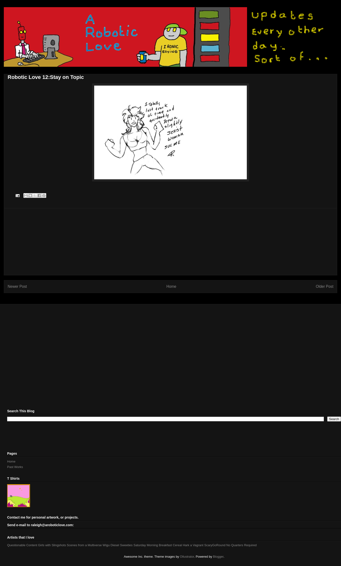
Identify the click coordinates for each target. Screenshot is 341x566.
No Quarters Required (241, 545)
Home (171, 286)
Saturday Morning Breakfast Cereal (158, 545)
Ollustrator (187, 556)
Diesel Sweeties (122, 545)
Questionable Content (22, 545)
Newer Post (17, 286)
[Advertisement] (170, 242)
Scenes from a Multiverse (84, 545)
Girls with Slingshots (52, 545)
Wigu (106, 545)
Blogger (218, 556)
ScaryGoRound (215, 545)
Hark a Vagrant (193, 545)
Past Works (15, 467)
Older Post (324, 286)
